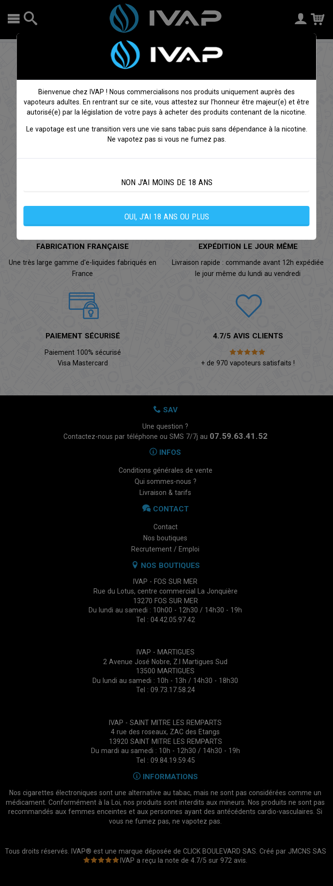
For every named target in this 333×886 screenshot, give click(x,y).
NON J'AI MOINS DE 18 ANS (166, 182)
